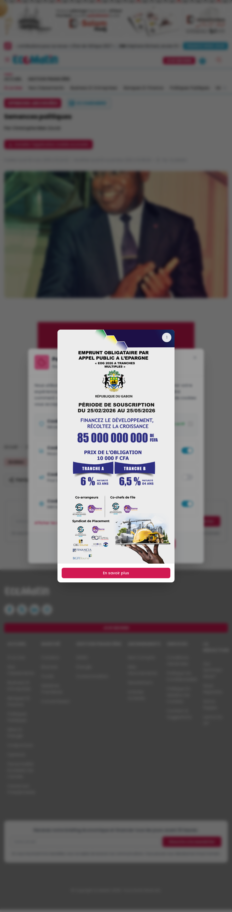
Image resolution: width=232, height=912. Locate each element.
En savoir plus (116, 573)
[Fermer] (166, 337)
